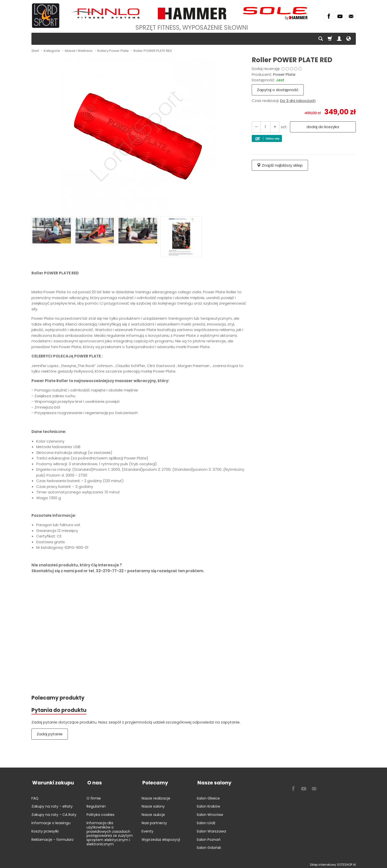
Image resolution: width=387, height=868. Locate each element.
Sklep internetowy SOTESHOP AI (333, 863)
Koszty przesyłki (45, 829)
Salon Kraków (208, 804)
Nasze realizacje (156, 796)
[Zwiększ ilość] (256, 126)
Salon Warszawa (211, 829)
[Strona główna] (45, 15)
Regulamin (96, 804)
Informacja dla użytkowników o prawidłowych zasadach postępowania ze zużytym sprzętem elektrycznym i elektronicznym (110, 832)
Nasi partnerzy (154, 821)
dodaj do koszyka (322, 126)
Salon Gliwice (208, 796)
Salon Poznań (209, 837)
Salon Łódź (206, 821)
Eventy (147, 829)
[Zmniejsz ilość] (274, 126)
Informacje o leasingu (50, 821)
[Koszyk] (330, 39)
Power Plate (284, 74)
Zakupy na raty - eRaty (52, 804)
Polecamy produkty (58, 698)
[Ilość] (265, 126)
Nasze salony (153, 804)
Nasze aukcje (153, 812)
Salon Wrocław (210, 812)
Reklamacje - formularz (52, 837)
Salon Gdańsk (209, 845)
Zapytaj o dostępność (277, 89)
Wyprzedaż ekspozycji (161, 837)
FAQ (34, 796)
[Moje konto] (339, 39)
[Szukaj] (320, 39)
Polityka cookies (100, 812)
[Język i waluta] (348, 39)
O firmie (94, 796)
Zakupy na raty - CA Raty (53, 812)
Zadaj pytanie (50, 734)
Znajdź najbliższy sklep (280, 165)
